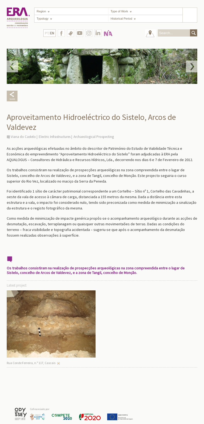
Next (191, 66)
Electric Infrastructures (55, 136)
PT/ (49, 33)
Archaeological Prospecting (93, 136)
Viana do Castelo (23, 136)
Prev (12, 66)
